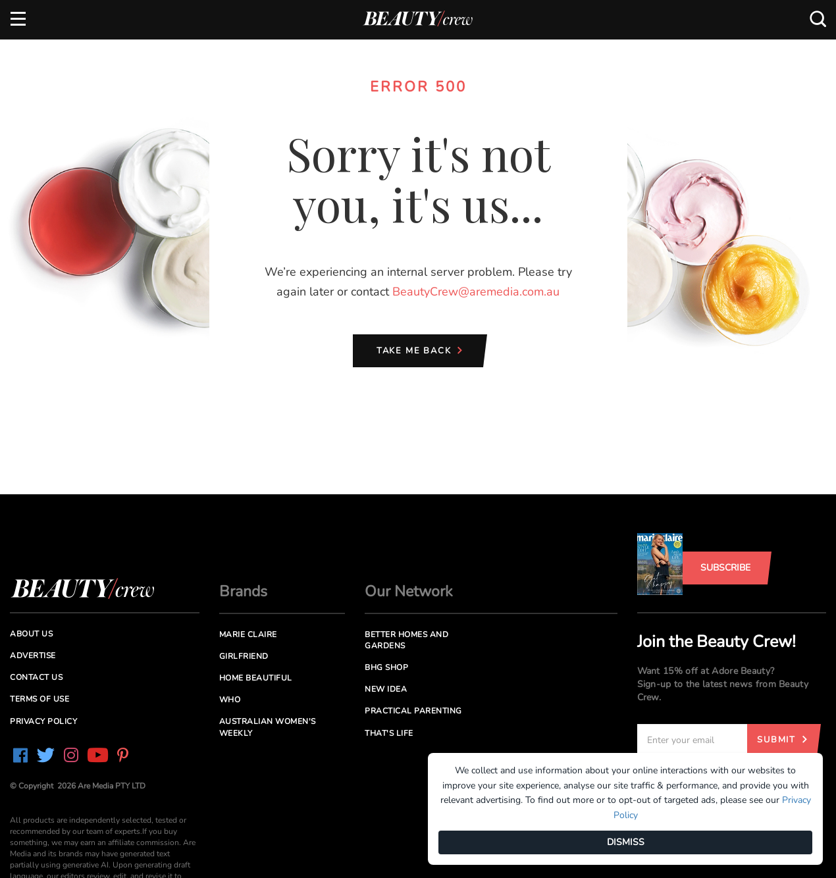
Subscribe (725, 567)
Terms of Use (39, 699)
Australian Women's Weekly (267, 727)
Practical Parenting (413, 711)
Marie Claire (248, 634)
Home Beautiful (255, 678)
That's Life (389, 733)
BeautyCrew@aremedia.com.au (476, 291)
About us (31, 634)
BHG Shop (386, 667)
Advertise (33, 655)
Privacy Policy (43, 721)
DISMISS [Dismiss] (625, 842)
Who (230, 699)
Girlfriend (244, 656)
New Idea (386, 689)
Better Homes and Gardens (406, 640)
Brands (243, 591)
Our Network (409, 591)
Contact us (36, 677)
